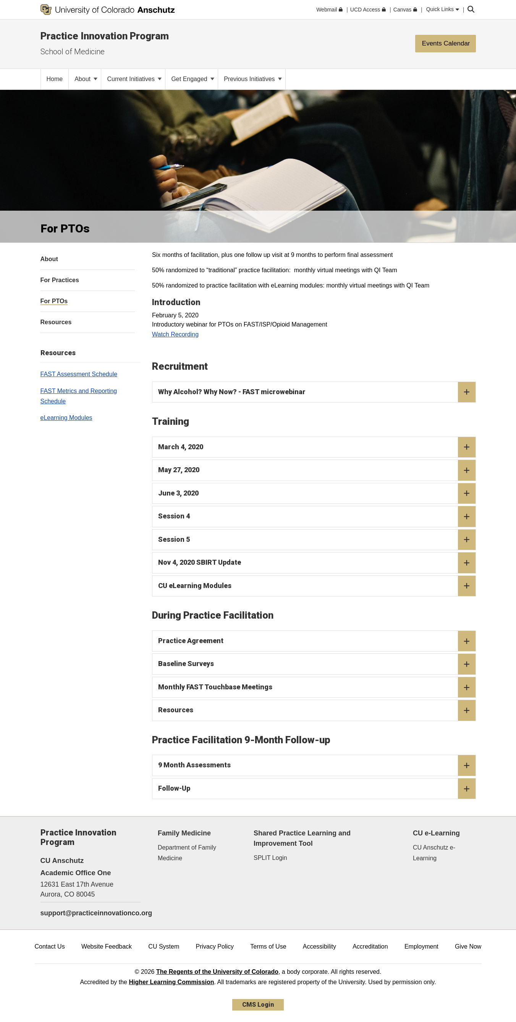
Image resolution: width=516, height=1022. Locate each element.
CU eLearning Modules (317, 586)
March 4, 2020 (317, 447)
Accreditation (370, 946)
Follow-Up (317, 788)
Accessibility (319, 946)
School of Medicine (72, 51)
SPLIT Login (270, 858)
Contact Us (50, 946)
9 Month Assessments (317, 765)
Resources (317, 710)
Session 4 (317, 516)
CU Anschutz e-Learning (434, 852)
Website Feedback (106, 946)
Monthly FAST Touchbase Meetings (317, 687)
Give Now (468, 946)
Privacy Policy (215, 946)
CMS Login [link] (258, 1004)
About (85, 79)
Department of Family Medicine (187, 852)
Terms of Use (268, 946)
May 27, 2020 (317, 470)
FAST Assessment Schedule (79, 374)
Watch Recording (175, 334)
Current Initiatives (134, 79)
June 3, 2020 (317, 493)
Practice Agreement (317, 641)
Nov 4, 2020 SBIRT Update (317, 562)
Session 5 (317, 540)
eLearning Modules (66, 417)
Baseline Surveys (317, 664)
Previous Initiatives (253, 79)
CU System (163, 946)
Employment (421, 946)
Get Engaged (192, 79)
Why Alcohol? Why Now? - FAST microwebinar (317, 392)
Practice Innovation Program (104, 36)
